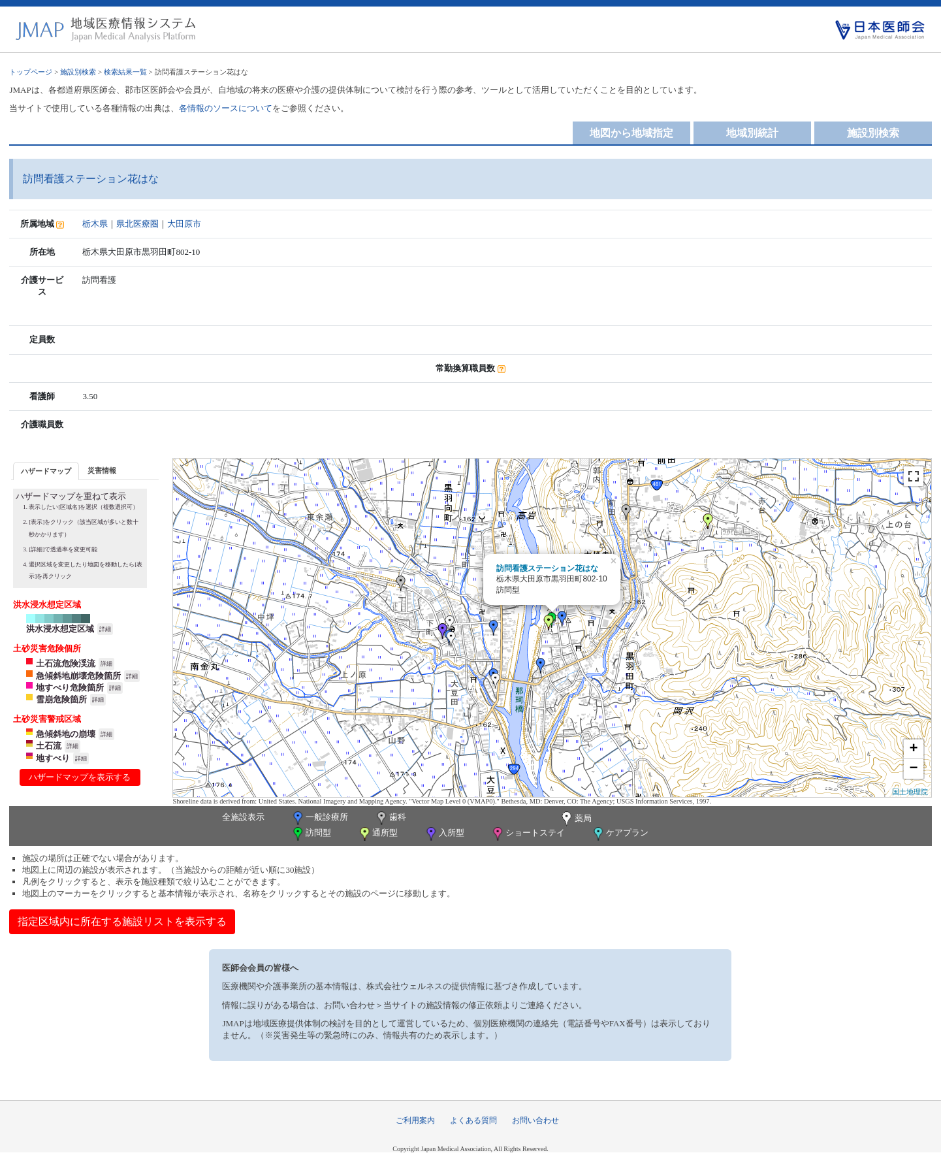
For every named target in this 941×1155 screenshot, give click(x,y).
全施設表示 (243, 817)
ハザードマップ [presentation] (46, 471)
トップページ (30, 72)
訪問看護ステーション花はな (547, 568)
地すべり (53, 758)
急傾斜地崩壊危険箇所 (78, 676)
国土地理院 (910, 792)
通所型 (377, 834)
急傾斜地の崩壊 (65, 734)
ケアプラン (619, 834)
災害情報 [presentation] (102, 470)
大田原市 (184, 224)
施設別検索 (78, 72)
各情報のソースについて (225, 108)
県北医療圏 (137, 224)
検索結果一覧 (125, 72)
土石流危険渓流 (65, 663)
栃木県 (95, 224)
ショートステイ (527, 834)
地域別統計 (752, 132)
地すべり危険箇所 (70, 687)
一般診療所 (319, 818)
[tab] (46, 471)
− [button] (913, 769)
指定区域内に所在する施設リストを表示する (122, 921)
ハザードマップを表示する (80, 777)
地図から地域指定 (631, 132)
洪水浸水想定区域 (60, 629)
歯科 (390, 818)
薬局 (575, 819)
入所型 (444, 834)
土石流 (48, 746)
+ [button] (913, 749)
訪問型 (311, 834)
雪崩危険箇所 (61, 699)
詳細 (105, 629)
